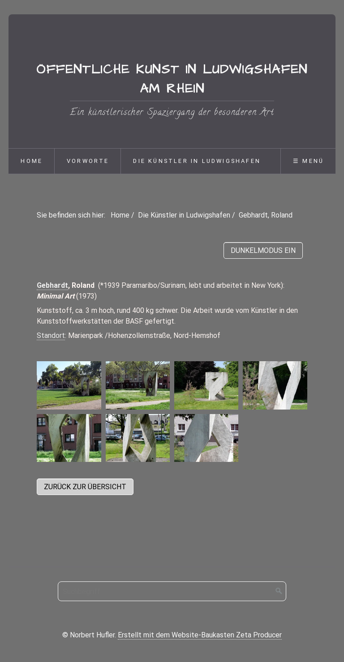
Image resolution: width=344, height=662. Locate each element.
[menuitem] (31, 161)
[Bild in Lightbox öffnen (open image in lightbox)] (69, 385)
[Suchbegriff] (172, 591)
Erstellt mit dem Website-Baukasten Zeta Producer (200, 635)
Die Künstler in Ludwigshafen (197, 161)
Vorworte (88, 161)
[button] (85, 486)
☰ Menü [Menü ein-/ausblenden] (308, 161)
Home (32, 161)
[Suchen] (279, 591)
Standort (51, 335)
